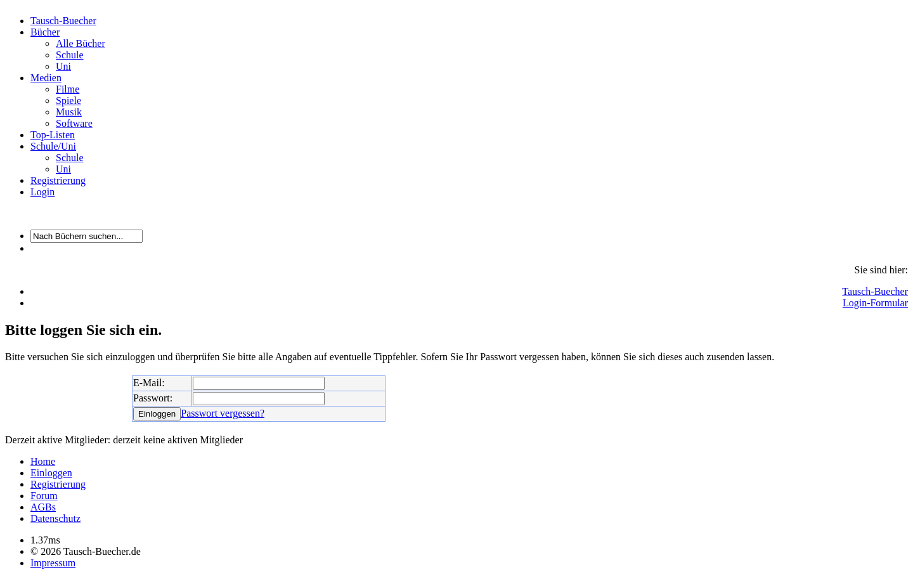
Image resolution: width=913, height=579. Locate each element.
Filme (67, 89)
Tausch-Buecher (63, 20)
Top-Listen (52, 134)
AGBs (43, 507)
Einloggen (51, 472)
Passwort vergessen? (222, 413)
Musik (69, 112)
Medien (46, 77)
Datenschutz (55, 518)
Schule (70, 54)
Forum (44, 495)
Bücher (45, 32)
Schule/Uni (53, 146)
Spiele (68, 100)
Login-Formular (875, 302)
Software (74, 123)
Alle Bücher (80, 43)
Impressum (52, 562)
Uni (63, 66)
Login (42, 191)
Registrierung (58, 180)
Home (42, 461)
